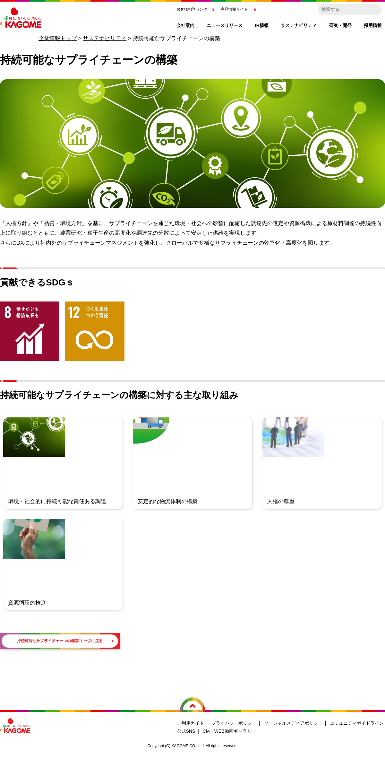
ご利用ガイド (190, 725)
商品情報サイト (234, 9)
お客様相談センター (193, 9)
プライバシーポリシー (233, 725)
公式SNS (186, 733)
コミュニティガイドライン (357, 725)
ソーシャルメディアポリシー (293, 725)
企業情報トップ (57, 38)
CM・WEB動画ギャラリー (229, 733)
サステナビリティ (104, 38)
